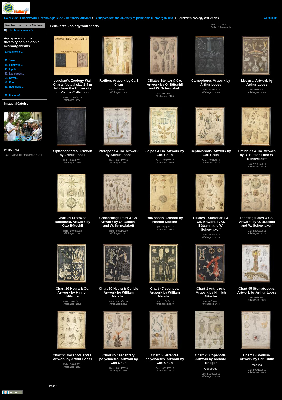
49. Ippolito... (12, 69)
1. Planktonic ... (14, 51)
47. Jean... (11, 60)
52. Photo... (11, 82)
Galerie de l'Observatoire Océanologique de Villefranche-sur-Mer (47, 18)
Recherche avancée (21, 30)
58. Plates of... (13, 95)
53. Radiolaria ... (14, 86)
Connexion (270, 17)
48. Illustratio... (14, 64)
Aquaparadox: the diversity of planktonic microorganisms (134, 18)
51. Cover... (11, 78)
